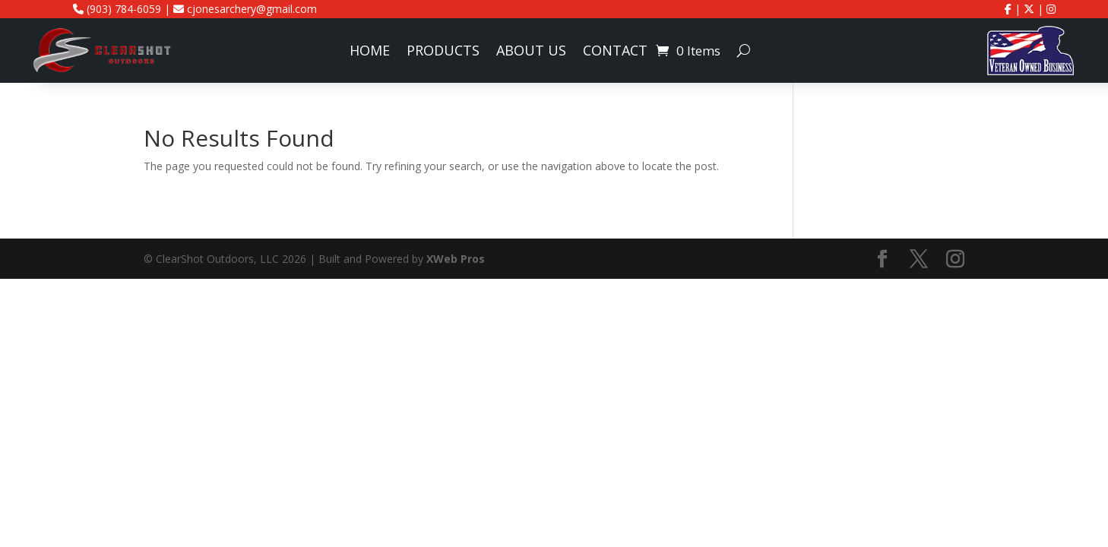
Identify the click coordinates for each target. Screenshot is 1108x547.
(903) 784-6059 (117, 9)
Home (370, 52)
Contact (615, 52)
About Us (531, 52)
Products (443, 52)
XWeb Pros (455, 258)
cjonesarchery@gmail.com (245, 9)
